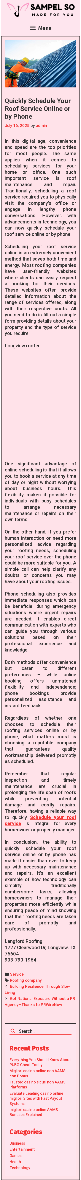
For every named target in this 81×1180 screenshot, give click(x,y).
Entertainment (22, 1149)
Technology (20, 1167)
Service (17, 974)
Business (17, 1143)
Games (16, 1155)
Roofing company (26, 980)
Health (15, 1161)
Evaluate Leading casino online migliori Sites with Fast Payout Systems (36, 1098)
